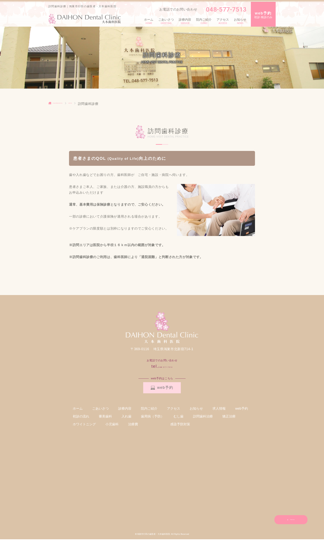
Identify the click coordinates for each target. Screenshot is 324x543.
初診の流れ (81, 420)
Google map (291, 523)
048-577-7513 (224, 9)
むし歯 (178, 420)
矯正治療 (229, 420)
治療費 (133, 428)
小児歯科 (112, 428)
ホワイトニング (84, 428)
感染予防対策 (180, 428)
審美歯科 (105, 420)
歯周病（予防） (152, 420)
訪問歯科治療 (203, 420)
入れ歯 (126, 420)
